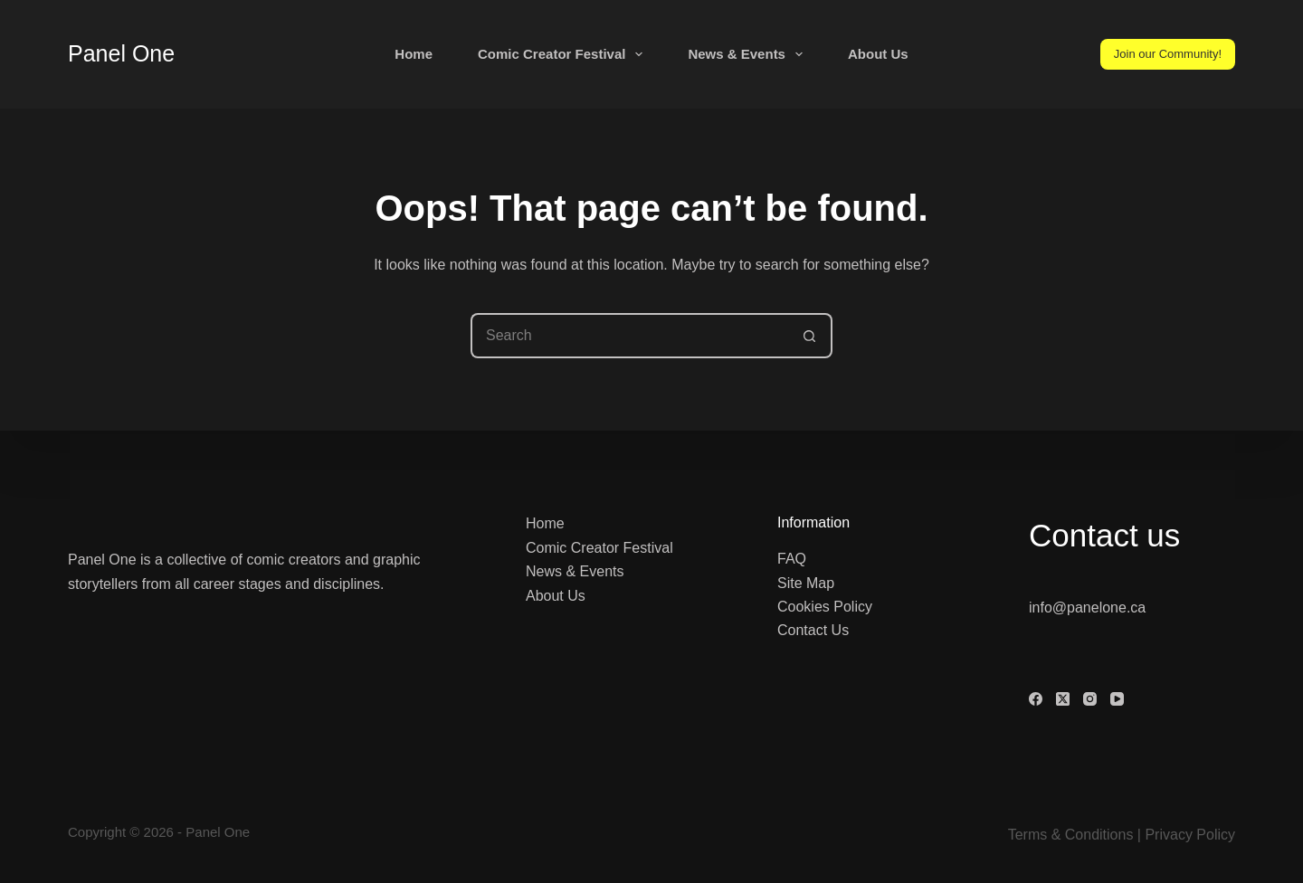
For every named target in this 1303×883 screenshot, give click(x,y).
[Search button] (809, 335)
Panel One (121, 53)
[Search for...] (629, 335)
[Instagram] (1090, 699)
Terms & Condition (1067, 834)
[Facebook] (1035, 699)
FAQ (791, 558)
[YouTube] (1117, 699)
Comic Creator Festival (564, 54)
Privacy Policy (1190, 834)
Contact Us (813, 630)
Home (414, 54)
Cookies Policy (824, 606)
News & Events (749, 54)
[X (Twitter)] (1063, 699)
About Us (878, 54)
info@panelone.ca (1087, 607)
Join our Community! (1168, 54)
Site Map (805, 583)
